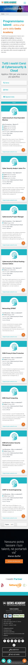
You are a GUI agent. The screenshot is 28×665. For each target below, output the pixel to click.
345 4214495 (14, 654)
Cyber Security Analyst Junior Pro (13, 168)
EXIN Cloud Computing (10, 398)
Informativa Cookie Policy (9, 631)
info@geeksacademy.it (8, 628)
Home (2, 14)
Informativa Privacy (8, 630)
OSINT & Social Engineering (11, 490)
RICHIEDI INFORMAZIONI (14, 561)
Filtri (5, 90)
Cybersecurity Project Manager (13, 217)
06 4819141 (14, 650)
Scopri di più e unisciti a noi (10, 152)
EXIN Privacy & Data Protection (13, 353)
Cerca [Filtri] (6, 83)
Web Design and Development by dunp (14, 663)
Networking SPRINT (9, 308)
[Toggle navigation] (25, 3)
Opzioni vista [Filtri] (8, 97)
